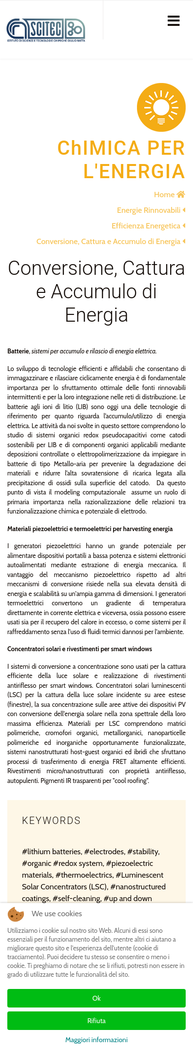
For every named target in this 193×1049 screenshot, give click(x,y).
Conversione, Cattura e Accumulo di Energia (111, 241)
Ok (97, 998)
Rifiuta (96, 1020)
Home (169, 194)
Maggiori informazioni (96, 1039)
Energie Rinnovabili (151, 210)
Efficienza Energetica (148, 225)
